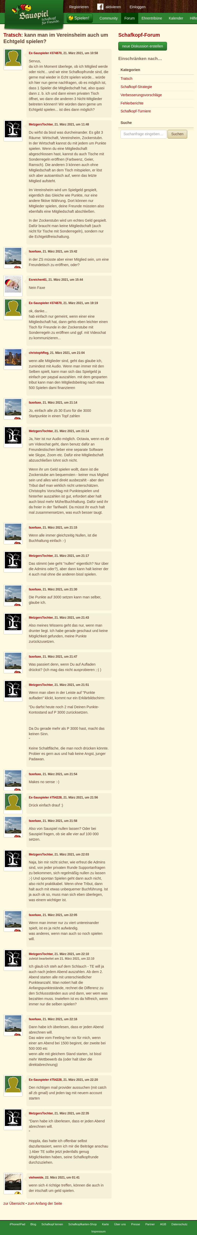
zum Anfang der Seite (45, 1203)
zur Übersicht (13, 1203)
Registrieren (78, 7)
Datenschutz (179, 1224)
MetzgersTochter (41, 124)
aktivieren (109, 8)
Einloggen (137, 7)
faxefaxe (35, 251)
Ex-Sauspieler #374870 (45, 53)
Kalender (176, 18)
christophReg (38, 353)
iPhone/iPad (17, 1224)
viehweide (36, 1177)
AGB (163, 1224)
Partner (150, 1224)
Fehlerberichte (132, 103)
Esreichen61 (38, 279)
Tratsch (12, 35)
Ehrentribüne (152, 18)
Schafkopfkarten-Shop (82, 1224)
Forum (129, 18)
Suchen (177, 134)
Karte (105, 1224)
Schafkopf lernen (52, 1224)
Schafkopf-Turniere (136, 111)
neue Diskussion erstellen (142, 46)
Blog (33, 1224)
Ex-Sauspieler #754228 (45, 797)
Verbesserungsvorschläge (141, 95)
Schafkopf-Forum (139, 35)
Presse (135, 1224)
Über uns (120, 1224)
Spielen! (81, 18)
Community (109, 18)
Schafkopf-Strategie (136, 87)
